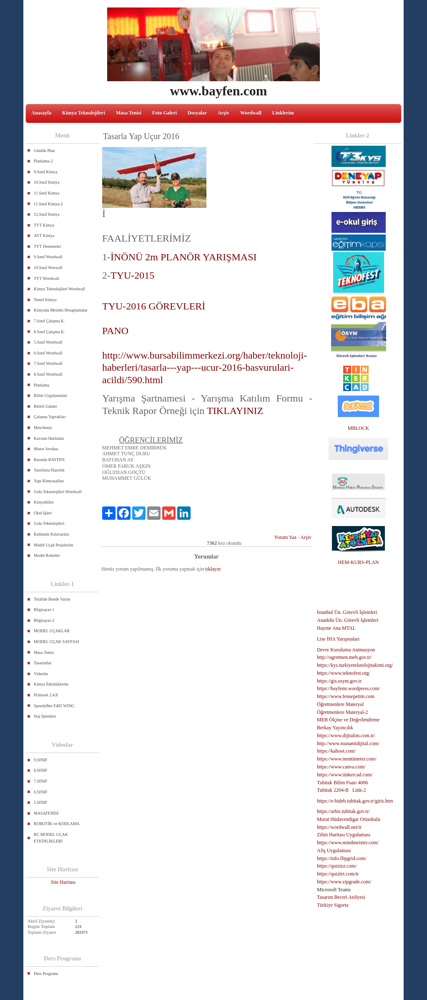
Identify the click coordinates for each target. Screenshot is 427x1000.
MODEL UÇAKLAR (52, 630)
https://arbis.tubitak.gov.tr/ (343, 811)
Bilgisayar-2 (44, 620)
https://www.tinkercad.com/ (344, 775)
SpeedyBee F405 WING (54, 705)
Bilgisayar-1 (44, 609)
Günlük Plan (44, 150)
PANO (115, 330)
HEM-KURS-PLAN (358, 562)
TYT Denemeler (47, 246)
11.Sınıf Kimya (46, 193)
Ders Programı (46, 973)
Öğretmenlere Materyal (340, 704)
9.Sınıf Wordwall (48, 256)
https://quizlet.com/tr (338, 874)
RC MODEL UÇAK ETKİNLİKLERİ (51, 837)
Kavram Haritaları (49, 438)
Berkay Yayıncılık (335, 728)
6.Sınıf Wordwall (48, 353)
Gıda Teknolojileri (49, 523)
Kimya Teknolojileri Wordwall (59, 289)
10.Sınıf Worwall (48, 267)
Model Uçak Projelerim (53, 545)
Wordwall (250, 113)
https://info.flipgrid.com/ (342, 858)
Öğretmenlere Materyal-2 (342, 712)
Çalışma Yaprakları (50, 416)
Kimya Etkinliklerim (51, 684)
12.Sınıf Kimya (47, 214)
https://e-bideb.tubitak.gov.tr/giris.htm (355, 801)
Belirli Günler (45, 406)
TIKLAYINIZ (235, 410)
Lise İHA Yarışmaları (338, 639)
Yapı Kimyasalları (49, 481)
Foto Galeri (164, 113)
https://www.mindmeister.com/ (348, 842)
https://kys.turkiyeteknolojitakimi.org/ (355, 665)
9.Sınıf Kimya (46, 172)
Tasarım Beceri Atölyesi (341, 897)
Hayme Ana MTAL (336, 628)
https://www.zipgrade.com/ (344, 882)
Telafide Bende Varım (52, 599)
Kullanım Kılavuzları (51, 534)
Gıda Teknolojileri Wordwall (58, 491)
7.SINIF (41, 781)
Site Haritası (63, 882)
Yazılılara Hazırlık (49, 470)
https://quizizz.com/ (337, 866)
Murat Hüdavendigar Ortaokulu (348, 819)
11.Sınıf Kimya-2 (48, 204)
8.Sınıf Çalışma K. (49, 331)
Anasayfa (41, 113)
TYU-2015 (132, 275)
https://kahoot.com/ (336, 751)
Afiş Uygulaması (334, 850)
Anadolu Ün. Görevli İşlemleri (347, 620)
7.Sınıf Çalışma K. (49, 321)
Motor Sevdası (46, 448)
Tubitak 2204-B (333, 790)
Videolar (41, 673)
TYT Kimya (44, 225)
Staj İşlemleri (45, 716)
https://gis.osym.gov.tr (339, 681)
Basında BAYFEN (49, 459)
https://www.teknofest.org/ (343, 673)
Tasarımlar (43, 663)
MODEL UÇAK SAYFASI (56, 641)
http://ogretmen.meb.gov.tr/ (344, 657)
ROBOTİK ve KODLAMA (57, 823)
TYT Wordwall (46, 278)
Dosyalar (197, 113)
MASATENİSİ (46, 813)
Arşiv (223, 113)
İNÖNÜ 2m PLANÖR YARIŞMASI (185, 257)
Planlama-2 (43, 161)
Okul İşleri (43, 513)
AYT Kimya (44, 235)
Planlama (41, 385)
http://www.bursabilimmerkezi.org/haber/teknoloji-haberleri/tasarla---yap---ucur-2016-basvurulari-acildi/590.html (204, 367)
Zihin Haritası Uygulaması (343, 835)
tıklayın (213, 569)
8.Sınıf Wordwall (48, 374)
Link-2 (359, 790)
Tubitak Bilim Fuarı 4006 (342, 783)
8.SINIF (41, 770)
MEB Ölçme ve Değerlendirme (348, 720)
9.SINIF (41, 760)
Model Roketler (47, 555)
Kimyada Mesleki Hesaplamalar (61, 310)
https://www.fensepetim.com (345, 696)
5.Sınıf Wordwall (48, 342)
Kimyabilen (43, 502)
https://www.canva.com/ (341, 767)
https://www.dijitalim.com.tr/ (346, 735)
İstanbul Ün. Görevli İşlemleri (347, 612)
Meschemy (43, 427)
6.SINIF (41, 792)
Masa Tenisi (128, 113)
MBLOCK (358, 428)
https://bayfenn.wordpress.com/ (348, 688)
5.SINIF (41, 802)
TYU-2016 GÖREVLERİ (153, 306)
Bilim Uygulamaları (50, 395)
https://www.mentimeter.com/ (347, 759)
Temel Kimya (45, 299)
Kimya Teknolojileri (83, 113)
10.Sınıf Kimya (47, 182)
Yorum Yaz (285, 537)
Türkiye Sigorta (333, 905)
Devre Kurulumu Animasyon (346, 650)
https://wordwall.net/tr (339, 827)
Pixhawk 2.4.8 (46, 695)
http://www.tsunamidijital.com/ (348, 743)
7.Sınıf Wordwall (48, 363)
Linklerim (283, 113)
